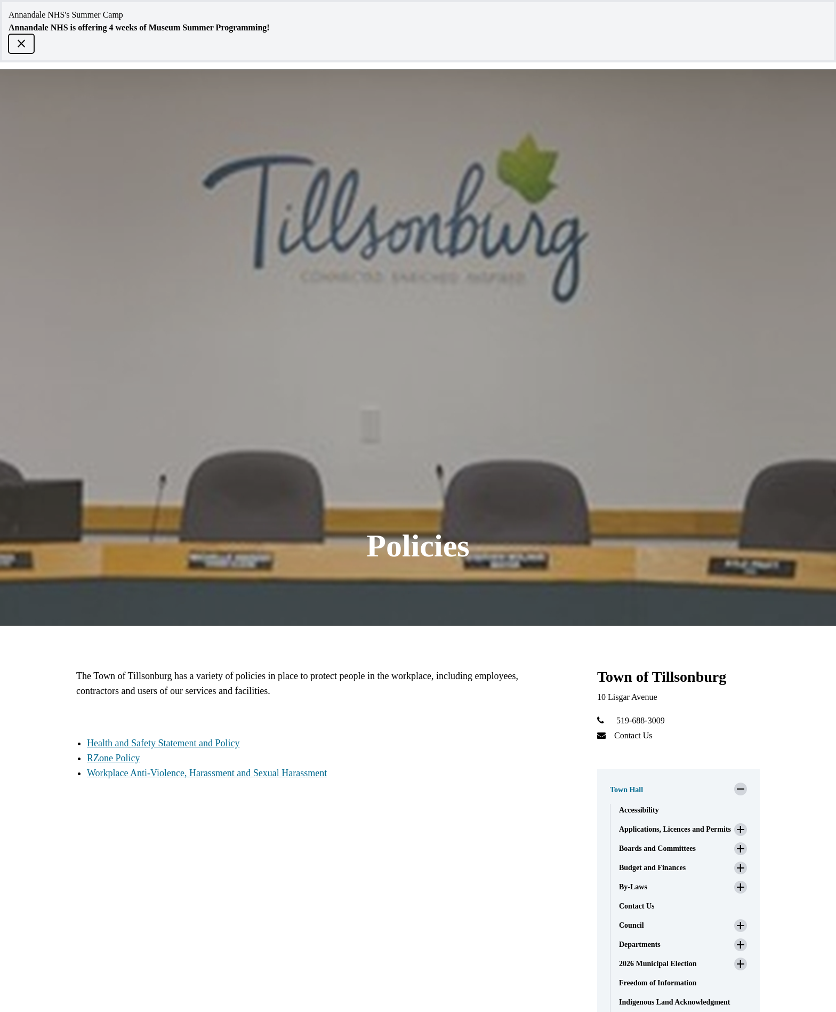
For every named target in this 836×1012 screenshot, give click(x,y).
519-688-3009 (640, 720)
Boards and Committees (657, 848)
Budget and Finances (652, 868)
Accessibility (639, 810)
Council (631, 925)
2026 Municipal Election (657, 964)
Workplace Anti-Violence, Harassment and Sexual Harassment (207, 773)
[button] (678, 787)
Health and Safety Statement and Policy (163, 743)
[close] (21, 43)
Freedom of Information (657, 983)
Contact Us (633, 735)
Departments (640, 945)
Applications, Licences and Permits (675, 829)
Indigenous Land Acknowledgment (674, 1002)
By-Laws (633, 887)
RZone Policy (113, 758)
